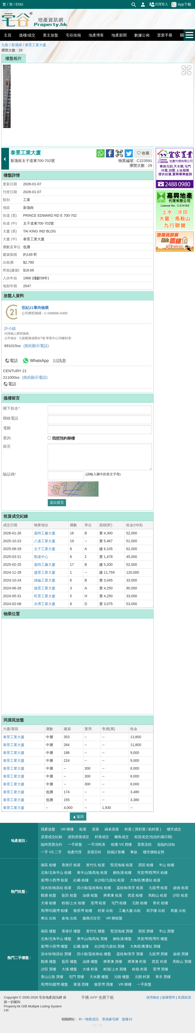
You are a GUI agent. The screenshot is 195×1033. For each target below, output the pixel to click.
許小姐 (10, 328)
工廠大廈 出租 (130, 911)
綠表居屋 (112, 829)
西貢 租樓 (135, 895)
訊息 (62, 360)
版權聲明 (168, 997)
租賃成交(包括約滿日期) (153, 837)
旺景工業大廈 (44, 596)
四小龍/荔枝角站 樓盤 (94, 954)
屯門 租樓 (119, 903)
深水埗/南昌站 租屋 (56, 888)
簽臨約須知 (166, 844)
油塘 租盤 (90, 895)
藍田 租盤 (69, 895)
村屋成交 (102, 837)
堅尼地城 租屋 (121, 865)
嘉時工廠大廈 (44, 533)
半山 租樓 (166, 865)
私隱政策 (184, 997)
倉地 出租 (69, 918)
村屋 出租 (105, 911)
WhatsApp (39, 360)
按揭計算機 (116, 852)
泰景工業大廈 (35, 45)
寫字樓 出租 (155, 911)
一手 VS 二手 (51, 852)
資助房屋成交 (78, 837)
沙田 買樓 (48, 969)
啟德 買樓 (180, 954)
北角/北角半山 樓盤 (56, 939)
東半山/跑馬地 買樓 (92, 939)
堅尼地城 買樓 (121, 931)
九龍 (4, 45)
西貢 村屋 (159, 961)
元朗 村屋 (142, 977)
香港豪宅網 (110, 1019)
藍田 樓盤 (69, 961)
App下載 (181, 4)
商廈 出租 (178, 911)
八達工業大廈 (44, 541)
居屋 (95, 829)
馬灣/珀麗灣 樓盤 (54, 984)
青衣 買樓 (163, 977)
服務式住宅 (91, 918)
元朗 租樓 (139, 903)
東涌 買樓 (81, 984)
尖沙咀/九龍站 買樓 (109, 946)
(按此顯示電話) (36, 345)
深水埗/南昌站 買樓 (56, 954)
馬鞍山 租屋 (157, 895)
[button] (186, 70)
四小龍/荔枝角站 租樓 (94, 888)
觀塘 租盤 (48, 895)
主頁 (7, 35)
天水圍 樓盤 (99, 977)
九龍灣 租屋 (158, 888)
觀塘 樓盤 (48, 961)
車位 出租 (48, 918)
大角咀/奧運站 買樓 (145, 946)
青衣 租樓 (160, 903)
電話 (14, 360)
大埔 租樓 (48, 903)
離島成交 (122, 837)
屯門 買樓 (76, 977)
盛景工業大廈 (44, 572)
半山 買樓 (166, 931)
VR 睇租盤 (114, 918)
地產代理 (74, 852)
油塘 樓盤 (90, 961)
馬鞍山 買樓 (182, 961)
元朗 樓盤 (121, 977)
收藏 (143, 153)
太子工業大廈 (44, 549)
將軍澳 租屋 (112, 895)
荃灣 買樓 (160, 969)
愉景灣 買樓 (103, 984)
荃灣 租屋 (98, 903)
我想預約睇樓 (61, 438)
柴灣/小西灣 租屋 (54, 880)
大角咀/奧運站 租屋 (145, 880)
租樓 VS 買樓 (121, 844)
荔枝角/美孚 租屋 (130, 888)
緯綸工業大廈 (44, 580)
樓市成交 (174, 829)
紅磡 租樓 (81, 880)
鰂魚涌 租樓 (122, 873)
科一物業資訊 (89, 1019)
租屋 (82, 829)
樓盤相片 (13, 58)
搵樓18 (127, 1019)
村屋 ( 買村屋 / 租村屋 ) (142, 829)
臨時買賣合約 (51, 844)
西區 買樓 (146, 931)
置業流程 (144, 844)
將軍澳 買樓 (112, 961)
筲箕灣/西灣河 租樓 (152, 873)
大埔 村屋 (90, 969)
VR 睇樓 (67, 829)
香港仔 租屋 (71, 865)
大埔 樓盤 (69, 969)
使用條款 (152, 997)
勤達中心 (41, 557)
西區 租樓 (146, 865)
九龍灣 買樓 (158, 954)
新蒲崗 (16, 45)
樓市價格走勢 (153, 852)
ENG (19, 4)
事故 (133, 852)
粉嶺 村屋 (139, 969)
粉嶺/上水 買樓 (115, 969)
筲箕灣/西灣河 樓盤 (152, 939)
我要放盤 (48, 829)
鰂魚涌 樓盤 (122, 939)
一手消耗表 (96, 844)
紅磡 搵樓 (81, 946)
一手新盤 (75, 844)
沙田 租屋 (180, 895)
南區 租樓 (48, 865)
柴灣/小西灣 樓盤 (54, 946)
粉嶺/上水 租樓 (73, 903)
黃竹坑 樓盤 (95, 931)
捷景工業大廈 (44, 588)
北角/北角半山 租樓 (56, 873)
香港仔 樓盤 (71, 931)
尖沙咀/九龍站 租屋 (109, 880)
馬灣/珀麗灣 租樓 (54, 911)
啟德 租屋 (180, 888)
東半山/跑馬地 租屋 (92, 873)
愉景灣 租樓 (82, 911)
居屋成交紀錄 (51, 837)
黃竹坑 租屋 (95, 865)
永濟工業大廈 (44, 604)
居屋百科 (94, 852)
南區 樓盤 (48, 931)
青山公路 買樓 (52, 977)
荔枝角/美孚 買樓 (130, 954)
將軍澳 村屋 (137, 961)
